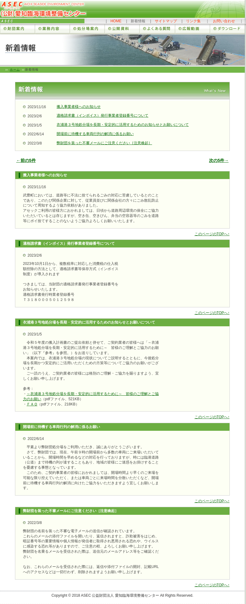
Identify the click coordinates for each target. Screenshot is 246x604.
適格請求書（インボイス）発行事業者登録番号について (102, 115)
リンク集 (193, 21)
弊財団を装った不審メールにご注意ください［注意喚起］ (104, 143)
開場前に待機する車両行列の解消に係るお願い (95, 134)
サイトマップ (166, 21)
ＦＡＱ (32, 404)
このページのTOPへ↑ (212, 234)
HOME (115, 21)
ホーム (15, 69)
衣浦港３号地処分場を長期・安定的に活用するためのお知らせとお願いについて (123, 125)
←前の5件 (26, 160)
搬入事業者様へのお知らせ (79, 106)
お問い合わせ (224, 21)
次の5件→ (219, 160)
